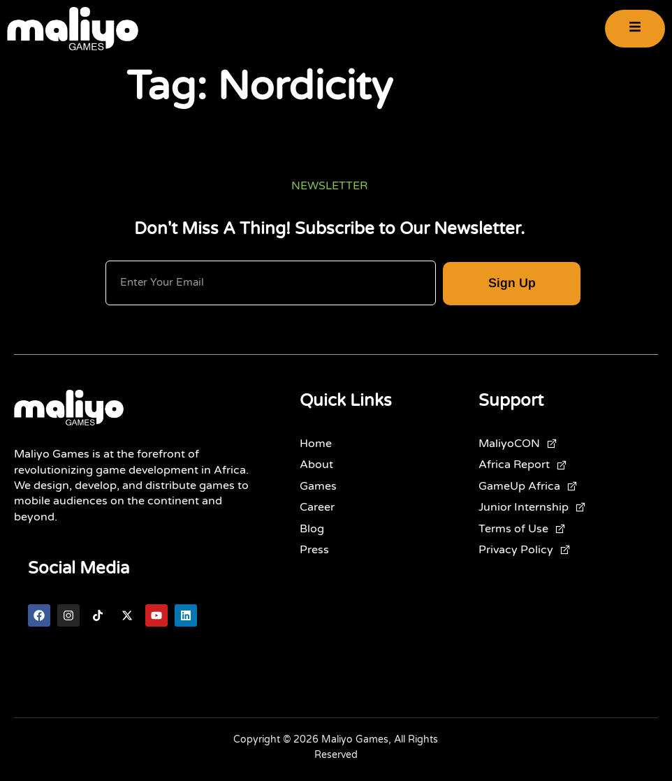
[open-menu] (635, 28)
